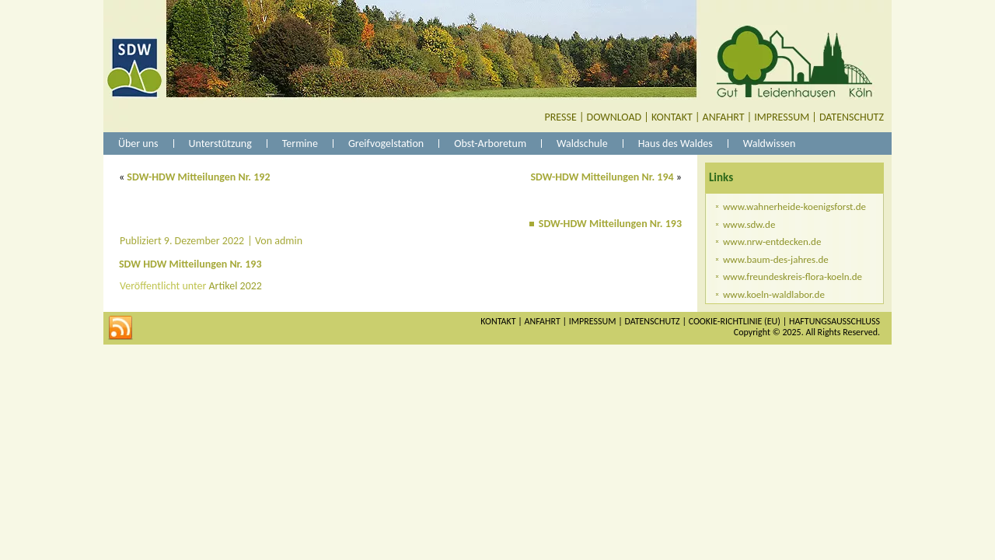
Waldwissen (769, 143)
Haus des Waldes (675, 143)
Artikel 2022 (235, 285)
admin (288, 240)
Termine (300, 143)
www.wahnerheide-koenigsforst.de (794, 206)
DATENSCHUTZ (851, 117)
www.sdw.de (749, 224)
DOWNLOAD (614, 117)
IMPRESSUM (781, 117)
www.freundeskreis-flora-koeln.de (792, 276)
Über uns (138, 143)
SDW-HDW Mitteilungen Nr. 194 (601, 177)
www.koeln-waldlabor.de (774, 294)
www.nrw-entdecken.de (772, 241)
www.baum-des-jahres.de (776, 259)
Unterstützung (220, 143)
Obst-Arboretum (490, 143)
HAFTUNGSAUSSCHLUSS (834, 321)
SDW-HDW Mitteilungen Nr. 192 (198, 177)
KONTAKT (672, 117)
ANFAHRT (724, 117)
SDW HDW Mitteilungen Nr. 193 (190, 264)
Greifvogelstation (386, 143)
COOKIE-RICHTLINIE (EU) (734, 321)
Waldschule (582, 143)
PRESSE (561, 117)
